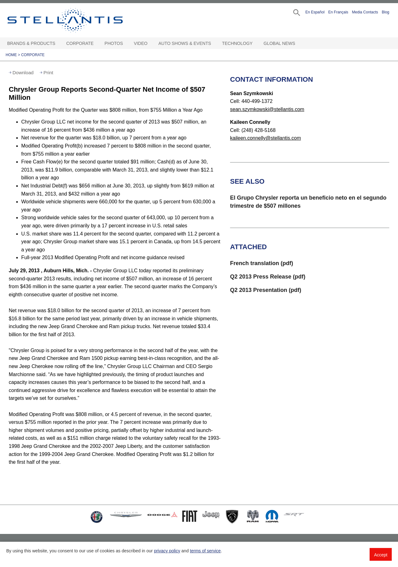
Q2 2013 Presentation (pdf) (265, 290)
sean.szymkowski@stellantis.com (267, 109)
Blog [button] (385, 12)
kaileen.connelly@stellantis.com (265, 138)
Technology (237, 43)
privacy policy (167, 550)
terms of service (205, 550)
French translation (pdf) (261, 263)
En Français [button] (338, 12)
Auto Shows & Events (185, 43)
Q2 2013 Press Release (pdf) (267, 277)
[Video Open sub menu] (150, 43)
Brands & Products (31, 43)
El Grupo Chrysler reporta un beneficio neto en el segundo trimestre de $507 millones (308, 202)
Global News (279, 43)
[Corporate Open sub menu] (97, 43)
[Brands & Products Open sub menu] (58, 43)
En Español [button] (314, 12)
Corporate (80, 43)
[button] (296, 12)
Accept (380, 554)
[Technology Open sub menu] (255, 43)
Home (11, 55)
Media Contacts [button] (365, 12)
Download (23, 72)
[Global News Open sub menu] (298, 43)
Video (141, 43)
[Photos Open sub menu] (126, 43)
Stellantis (79, 20)
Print (48, 72)
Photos (114, 43)
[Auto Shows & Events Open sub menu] (214, 43)
